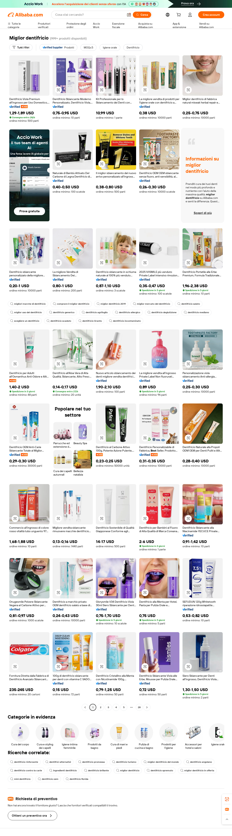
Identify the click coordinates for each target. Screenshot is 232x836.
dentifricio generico (61, 312)
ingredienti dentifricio (63, 770)
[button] (129, 14)
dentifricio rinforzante (24, 762)
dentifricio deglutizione (162, 312)
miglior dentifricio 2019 (111, 303)
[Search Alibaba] (89, 15)
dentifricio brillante (96, 770)
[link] (227, 799)
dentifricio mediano (196, 312)
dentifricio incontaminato (125, 320)
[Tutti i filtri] (20, 47)
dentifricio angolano (199, 762)
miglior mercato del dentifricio (151, 303)
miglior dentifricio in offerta (197, 770)
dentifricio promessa (91, 762)
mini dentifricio (20, 779)
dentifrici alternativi (58, 762)
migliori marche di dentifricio (28, 303)
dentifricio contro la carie (26, 770)
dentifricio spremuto (160, 770)
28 (139, 707)
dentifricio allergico (127, 312)
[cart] (179, 15)
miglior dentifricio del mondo (161, 762)
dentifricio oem (48, 779)
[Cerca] (142, 15)
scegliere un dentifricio (24, 320)
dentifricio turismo (124, 762)
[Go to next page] (146, 707)
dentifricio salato (188, 303)
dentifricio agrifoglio (95, 312)
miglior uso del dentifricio (26, 312)
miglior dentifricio (127, 770)
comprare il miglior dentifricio (71, 303)
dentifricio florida (77, 779)
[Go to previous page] (85, 707)
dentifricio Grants (90, 320)
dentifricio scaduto (59, 320)
